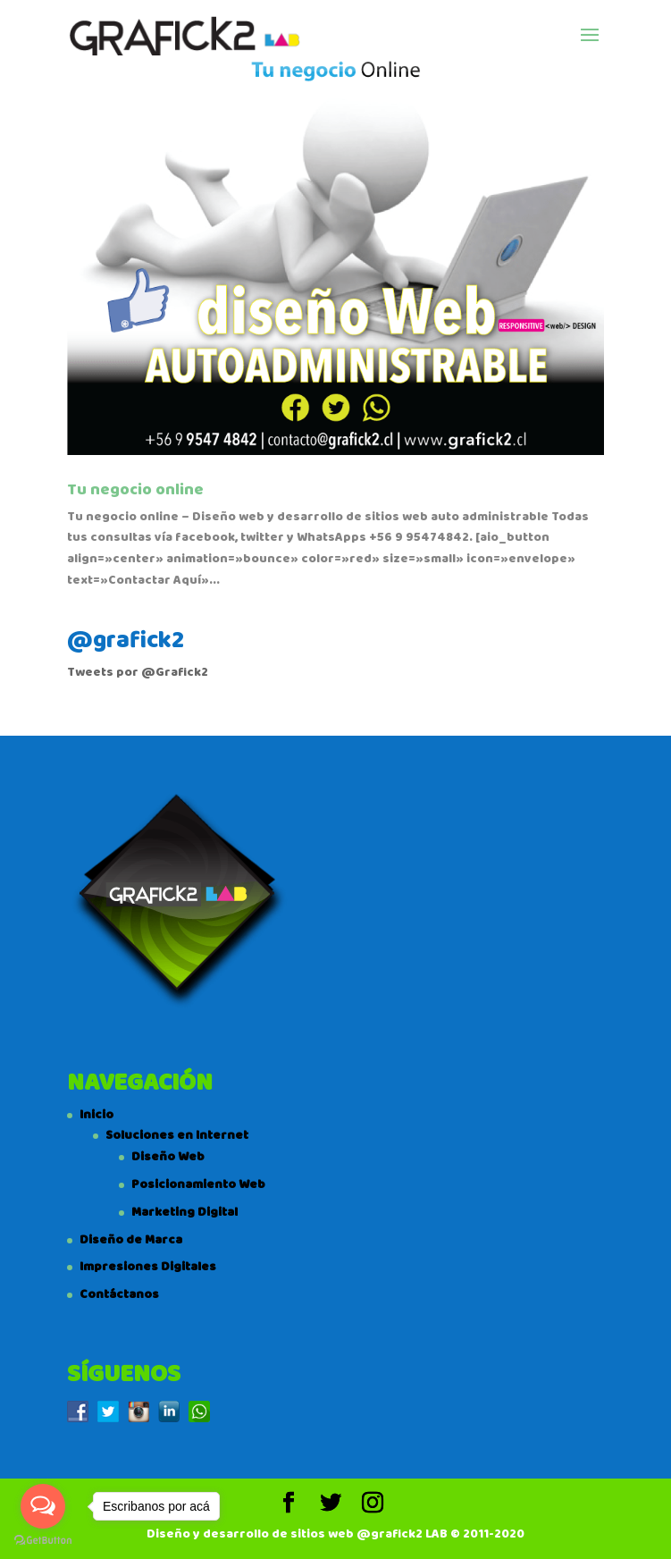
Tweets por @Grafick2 (137, 672)
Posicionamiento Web (198, 1184)
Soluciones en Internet (176, 1135)
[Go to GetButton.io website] (42, 1540)
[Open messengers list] (43, 1506)
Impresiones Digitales (148, 1267)
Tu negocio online (135, 489)
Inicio (96, 1115)
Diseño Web (168, 1157)
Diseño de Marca (131, 1240)
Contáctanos (119, 1294)
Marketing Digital (184, 1212)
